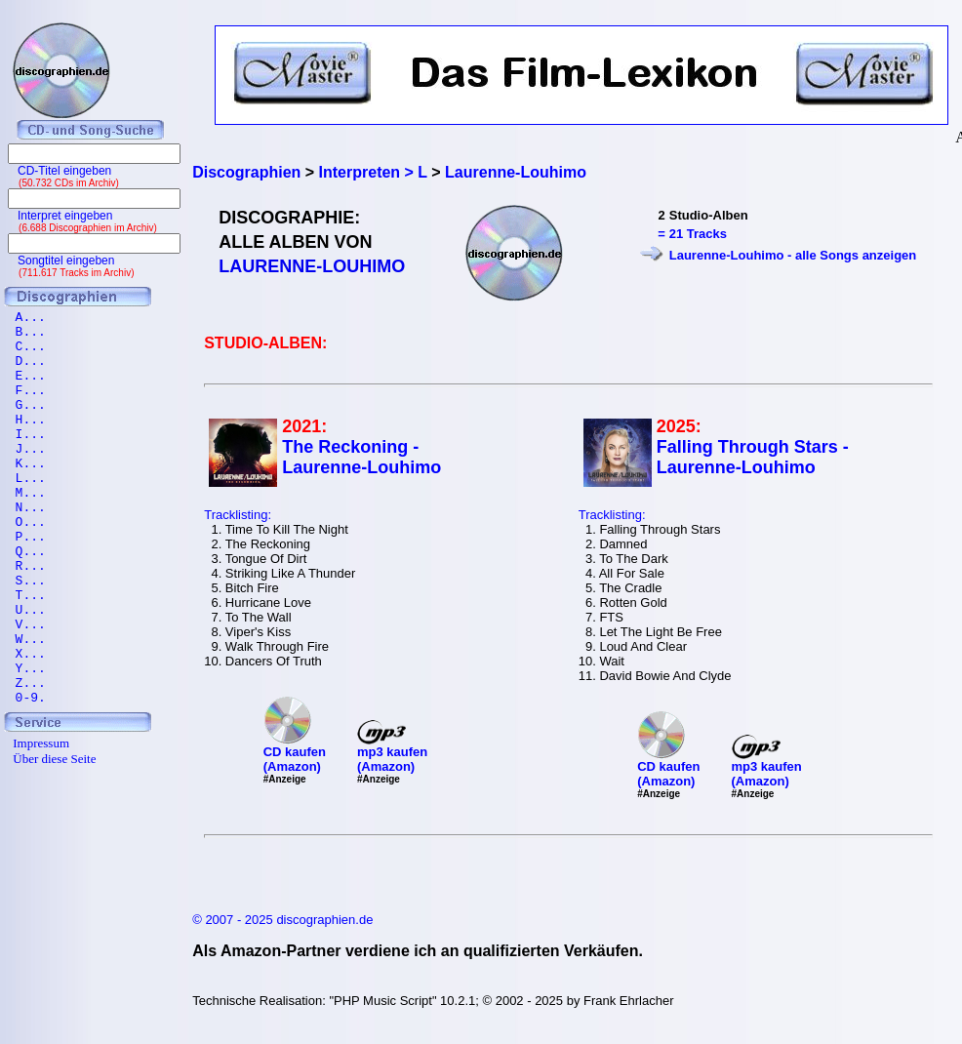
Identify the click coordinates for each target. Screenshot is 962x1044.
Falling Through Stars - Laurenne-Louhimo (753, 457)
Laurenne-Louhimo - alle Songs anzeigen (793, 255)
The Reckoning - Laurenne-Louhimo (361, 457)
